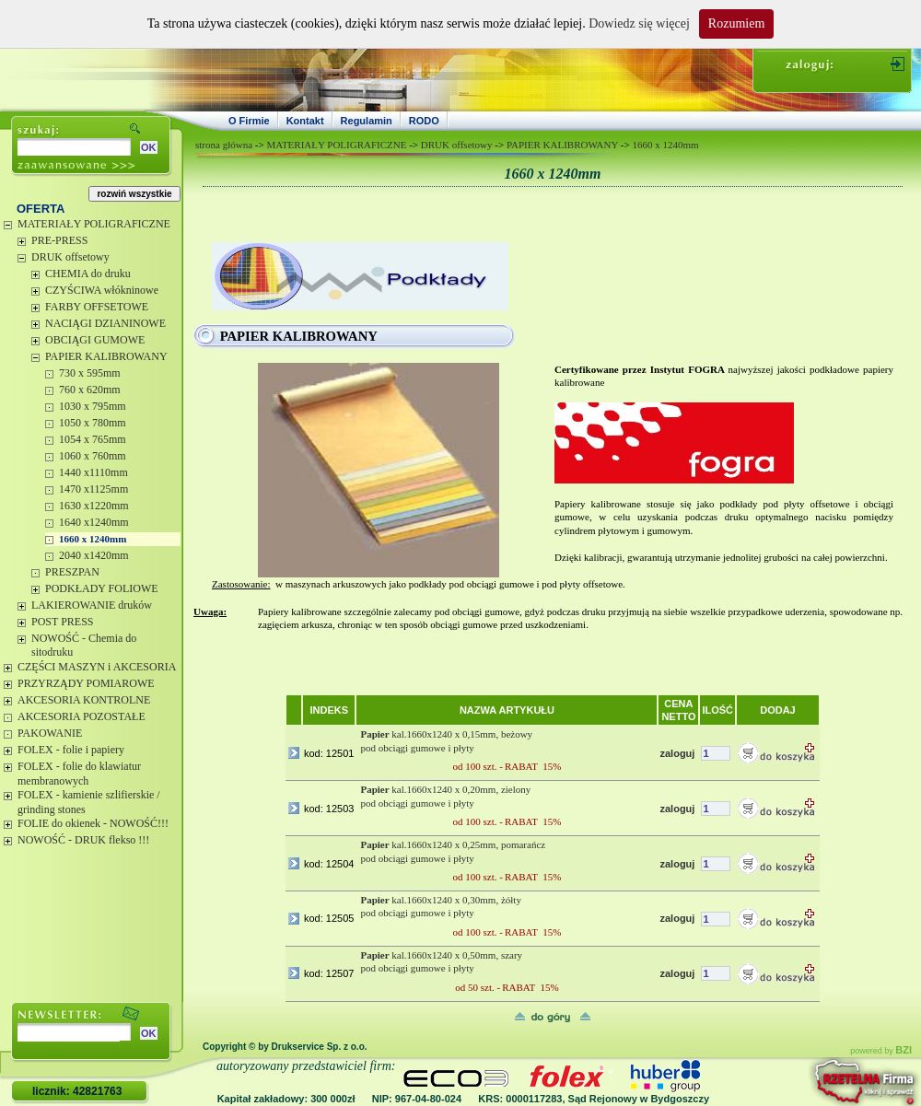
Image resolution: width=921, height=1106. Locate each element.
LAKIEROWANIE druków (91, 605)
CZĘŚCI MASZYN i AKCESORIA (96, 666)
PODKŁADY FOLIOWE (101, 588)
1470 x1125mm (93, 489)
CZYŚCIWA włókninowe (101, 290)
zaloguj (676, 753)
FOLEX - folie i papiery (70, 749)
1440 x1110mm (93, 472)
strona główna (223, 144)
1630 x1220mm (94, 505)
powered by (881, 1050)
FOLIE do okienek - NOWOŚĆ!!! (93, 823)
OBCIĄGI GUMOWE (95, 339)
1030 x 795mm (92, 406)
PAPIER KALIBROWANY (106, 356)
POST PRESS (62, 621)
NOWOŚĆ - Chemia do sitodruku (83, 645)
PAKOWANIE (49, 733)
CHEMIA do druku (88, 273)
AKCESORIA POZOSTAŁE (81, 716)
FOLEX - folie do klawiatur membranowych (79, 773)
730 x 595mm (90, 373)
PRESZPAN (72, 571)
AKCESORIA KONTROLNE (83, 699)
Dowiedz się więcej (639, 23)
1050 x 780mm (92, 422)
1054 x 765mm (92, 439)
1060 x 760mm (92, 455)
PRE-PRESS (59, 240)
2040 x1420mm (94, 555)
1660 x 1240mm (92, 538)
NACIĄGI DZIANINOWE (105, 323)
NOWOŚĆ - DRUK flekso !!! (83, 839)
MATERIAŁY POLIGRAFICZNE (93, 223)
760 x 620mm (90, 389)
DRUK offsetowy (70, 256)
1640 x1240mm (94, 522)
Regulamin (366, 120)
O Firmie (249, 120)
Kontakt (305, 120)
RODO (424, 120)
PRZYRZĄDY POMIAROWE (86, 683)
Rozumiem (736, 23)
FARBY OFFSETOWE (96, 306)
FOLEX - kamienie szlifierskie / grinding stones (88, 802)
